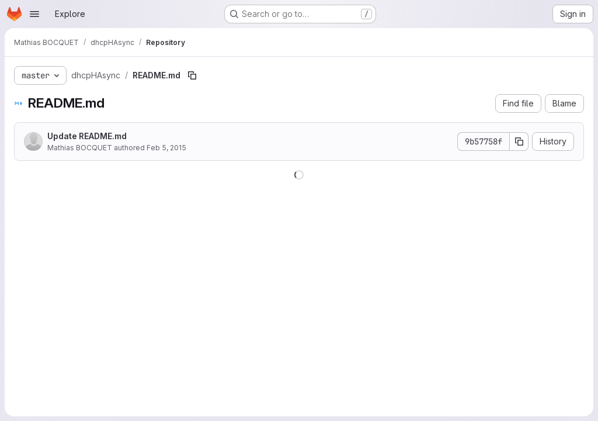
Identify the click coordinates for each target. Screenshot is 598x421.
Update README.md (87, 136)
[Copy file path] (192, 75)
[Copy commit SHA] (519, 141)
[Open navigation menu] (34, 14)
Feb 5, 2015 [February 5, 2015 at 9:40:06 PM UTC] (166, 147)
